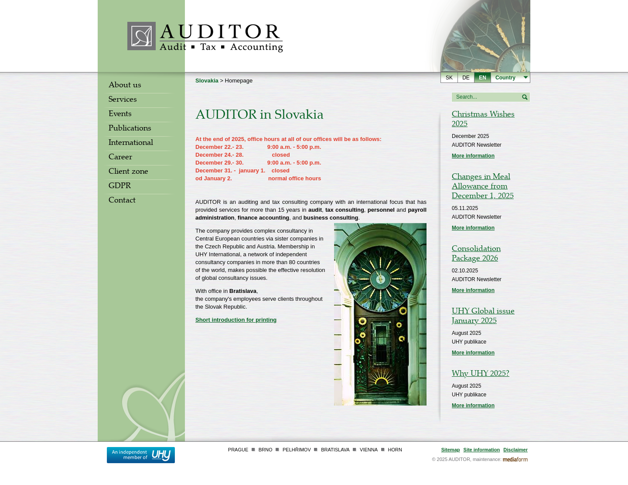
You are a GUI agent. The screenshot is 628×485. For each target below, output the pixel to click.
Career (120, 158)
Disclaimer (515, 449)
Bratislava (335, 449)
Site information (482, 449)
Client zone (128, 172)
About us (125, 86)
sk (449, 78)
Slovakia (206, 80)
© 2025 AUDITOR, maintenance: (467, 459)
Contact (122, 201)
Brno (266, 449)
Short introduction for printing (235, 319)
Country (505, 78)
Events (120, 114)
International (131, 143)
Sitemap (450, 449)
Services (123, 100)
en (482, 78)
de (466, 78)
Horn (395, 449)
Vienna (369, 449)
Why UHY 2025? (480, 374)
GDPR (120, 186)
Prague (238, 449)
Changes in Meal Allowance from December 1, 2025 (483, 187)
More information (473, 156)
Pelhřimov (297, 449)
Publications (130, 129)
